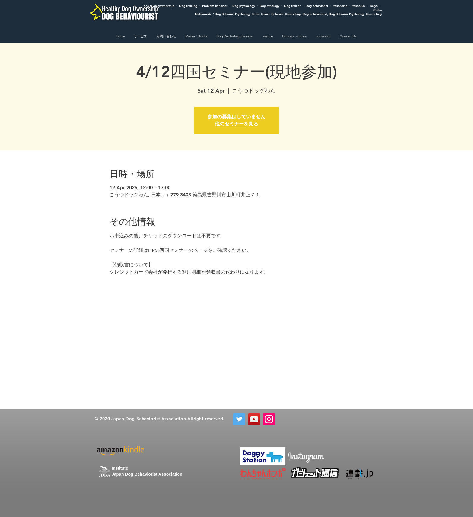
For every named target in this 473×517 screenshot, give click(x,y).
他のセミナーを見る (236, 123)
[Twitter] (239, 419)
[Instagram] (269, 419)
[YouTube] (254, 419)
